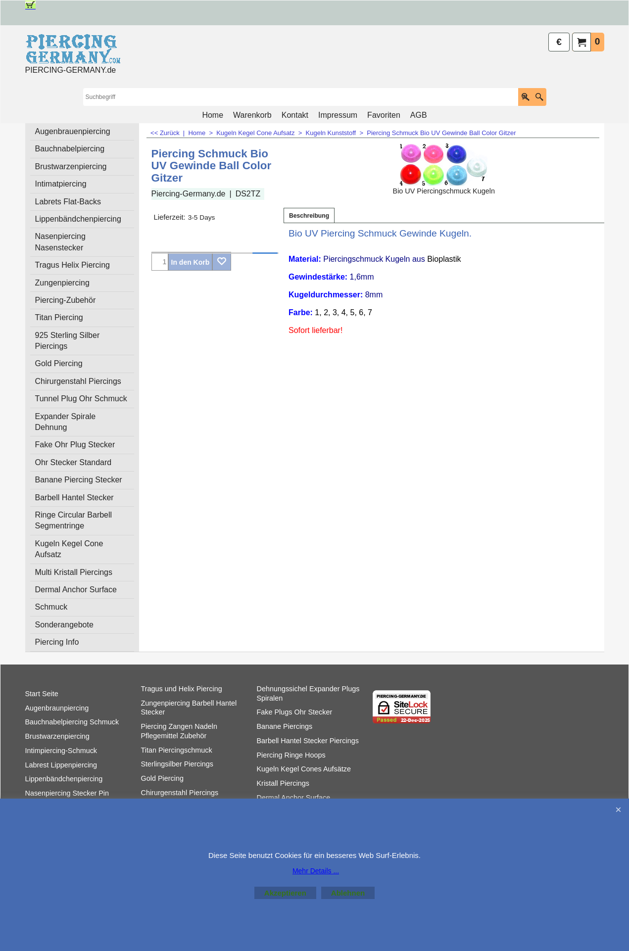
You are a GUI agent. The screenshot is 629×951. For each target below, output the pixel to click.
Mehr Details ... (315, 871)
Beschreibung (309, 215)
